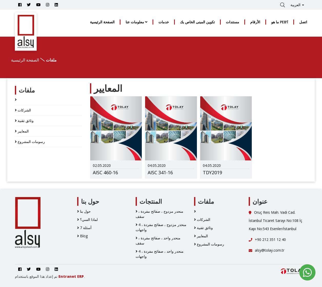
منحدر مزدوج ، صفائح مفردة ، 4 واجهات (161, 227)
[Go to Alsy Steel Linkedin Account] (56, 4)
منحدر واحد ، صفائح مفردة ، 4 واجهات (160, 254)
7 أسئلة (84, 227)
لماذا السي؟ (87, 219)
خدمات (163, 21)
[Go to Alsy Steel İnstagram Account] (47, 4)
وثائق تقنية (24, 120)
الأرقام (255, 21)
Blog (82, 235)
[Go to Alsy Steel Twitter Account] (29, 4)
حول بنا (84, 211)
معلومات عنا (136, 21)
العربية (297, 4)
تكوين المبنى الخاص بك (197, 21)
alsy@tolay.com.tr (266, 250)
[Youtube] (38, 4)
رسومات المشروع (30, 141)
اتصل (303, 21)
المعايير (22, 131)
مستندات (232, 21)
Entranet (67, 276)
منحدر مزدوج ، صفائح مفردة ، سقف (159, 214)
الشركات (23, 110)
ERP (80, 276)
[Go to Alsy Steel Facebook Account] (20, 4)
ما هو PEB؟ (279, 21)
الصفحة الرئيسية (102, 21)
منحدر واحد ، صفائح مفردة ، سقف (158, 240)
